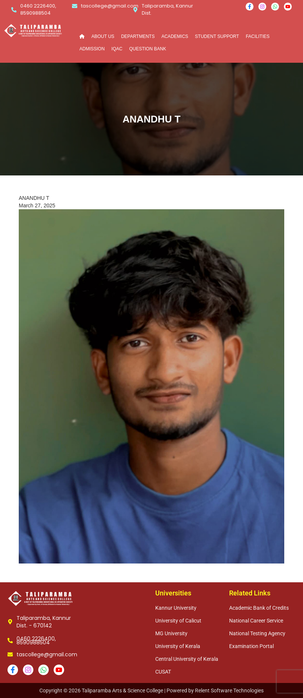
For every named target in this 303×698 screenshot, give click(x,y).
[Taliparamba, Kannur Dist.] (135, 9)
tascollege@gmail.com (109, 5)
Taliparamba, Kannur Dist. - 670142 (43, 621)
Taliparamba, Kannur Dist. (167, 9)
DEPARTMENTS (138, 36)
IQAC (116, 48)
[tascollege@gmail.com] (74, 6)
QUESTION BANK (147, 48)
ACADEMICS (174, 36)
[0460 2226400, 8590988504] (13, 9)
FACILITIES (257, 36)
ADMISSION (92, 48)
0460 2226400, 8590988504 (38, 9)
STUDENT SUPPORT (217, 36)
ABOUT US (103, 36)
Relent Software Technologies (229, 690)
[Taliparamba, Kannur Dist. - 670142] (10, 621)
